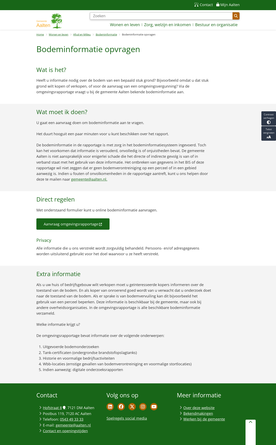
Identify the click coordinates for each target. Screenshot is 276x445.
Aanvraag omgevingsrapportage (73, 224)
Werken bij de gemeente (204, 419)
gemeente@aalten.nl (73, 425)
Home (40, 34)
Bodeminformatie (106, 34)
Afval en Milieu (82, 34)
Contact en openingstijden (65, 430)
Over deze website (199, 407)
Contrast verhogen (268, 118)
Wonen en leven (58, 34)
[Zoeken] (161, 16)
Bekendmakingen (198, 413)
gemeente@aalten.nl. (89, 179)
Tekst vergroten (268, 133)
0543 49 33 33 (71, 419)
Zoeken (236, 16)
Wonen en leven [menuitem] (125, 24)
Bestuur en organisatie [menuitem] (216, 24)
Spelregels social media (126, 418)
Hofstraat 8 (54, 407)
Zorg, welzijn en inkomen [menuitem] (167, 24)
